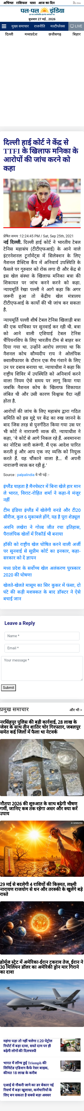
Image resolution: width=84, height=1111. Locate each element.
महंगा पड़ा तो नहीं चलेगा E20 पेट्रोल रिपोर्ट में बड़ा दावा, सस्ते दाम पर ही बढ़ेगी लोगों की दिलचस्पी (27, 1045)
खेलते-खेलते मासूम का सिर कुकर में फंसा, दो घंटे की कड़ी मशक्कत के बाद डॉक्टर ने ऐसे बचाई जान (42, 592)
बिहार (77, 34)
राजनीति (39, 26)
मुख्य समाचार (20, 26)
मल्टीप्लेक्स (57, 26)
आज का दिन (47, 2)
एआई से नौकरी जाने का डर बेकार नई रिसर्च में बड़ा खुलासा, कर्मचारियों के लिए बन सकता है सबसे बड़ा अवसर (28, 1090)
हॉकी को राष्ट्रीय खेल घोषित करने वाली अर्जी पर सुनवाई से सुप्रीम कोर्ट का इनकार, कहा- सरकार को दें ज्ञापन (42, 551)
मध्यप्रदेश (31, 34)
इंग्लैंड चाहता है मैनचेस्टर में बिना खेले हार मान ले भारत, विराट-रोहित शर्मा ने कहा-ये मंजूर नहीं (42, 493)
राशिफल (22, 2)
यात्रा (33, 2)
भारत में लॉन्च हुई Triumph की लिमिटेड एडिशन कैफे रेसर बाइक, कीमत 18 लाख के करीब (25, 1067)
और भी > (75, 709)
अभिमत (8, 2)
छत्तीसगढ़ (55, 34)
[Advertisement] (42, 82)
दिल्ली (9, 34)
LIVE (76, 26)
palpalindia (25, 475)
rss (77, 2)
